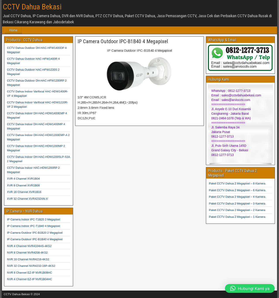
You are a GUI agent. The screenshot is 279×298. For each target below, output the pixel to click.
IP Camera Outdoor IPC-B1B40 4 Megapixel (123, 41)
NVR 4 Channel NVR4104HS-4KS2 (29, 246)
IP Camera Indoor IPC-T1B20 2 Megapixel (33, 219)
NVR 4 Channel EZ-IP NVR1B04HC (29, 279)
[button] (250, 288)
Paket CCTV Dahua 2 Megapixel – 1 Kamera (237, 216)
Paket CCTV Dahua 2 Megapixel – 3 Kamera (237, 203)
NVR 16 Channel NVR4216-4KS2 (28, 259)
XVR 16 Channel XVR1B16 (24, 192)
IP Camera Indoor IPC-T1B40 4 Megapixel (33, 226)
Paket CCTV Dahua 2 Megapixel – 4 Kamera (237, 196)
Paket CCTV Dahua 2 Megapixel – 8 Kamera (237, 183)
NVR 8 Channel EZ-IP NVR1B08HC (29, 272)
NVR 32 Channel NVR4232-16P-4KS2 (31, 265)
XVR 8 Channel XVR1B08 (23, 185)
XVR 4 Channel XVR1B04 (23, 178)
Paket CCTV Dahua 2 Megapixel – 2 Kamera (237, 210)
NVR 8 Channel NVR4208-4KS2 (27, 252)
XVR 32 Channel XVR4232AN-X (27, 198)
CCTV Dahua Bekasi (32, 6)
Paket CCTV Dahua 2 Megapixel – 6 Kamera (237, 190)
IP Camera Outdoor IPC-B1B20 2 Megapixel (35, 232)
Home (13, 30)
